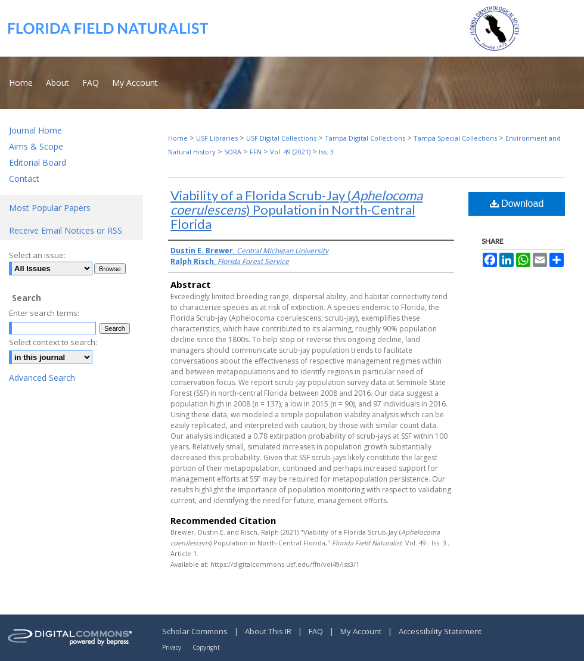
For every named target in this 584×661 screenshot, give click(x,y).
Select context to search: (53, 342)
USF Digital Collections (281, 138)
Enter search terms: (44, 313)
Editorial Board (37, 162)
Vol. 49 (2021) (290, 151)
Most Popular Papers (50, 207)
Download (517, 203)
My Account (361, 631)
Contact (24, 178)
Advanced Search (42, 377)
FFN (256, 151)
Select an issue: (37, 255)
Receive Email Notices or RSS (65, 230)
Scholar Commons (195, 631)
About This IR (269, 631)
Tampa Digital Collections (365, 138)
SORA (232, 151)
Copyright (206, 647)
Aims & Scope (36, 146)
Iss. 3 (326, 151)
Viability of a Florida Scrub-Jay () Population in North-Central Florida (296, 209)
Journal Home (35, 130)
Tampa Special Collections (455, 138)
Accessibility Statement (440, 631)
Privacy (172, 647)
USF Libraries (217, 138)
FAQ (317, 631)
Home (178, 138)
